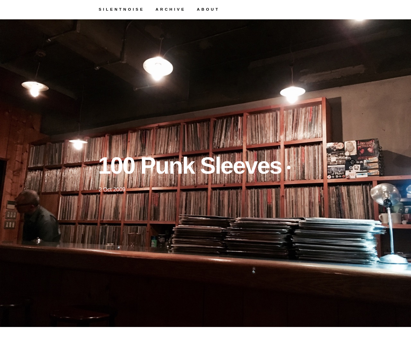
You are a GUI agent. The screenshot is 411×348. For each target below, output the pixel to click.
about (208, 9)
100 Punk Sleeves (194, 165)
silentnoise (121, 9)
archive (170, 9)
